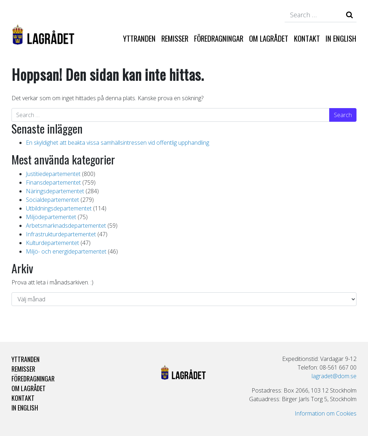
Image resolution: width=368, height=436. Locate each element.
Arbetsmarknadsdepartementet (66, 225)
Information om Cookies (325, 413)
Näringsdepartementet (55, 191)
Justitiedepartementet (53, 174)
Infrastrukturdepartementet (61, 234)
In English (341, 38)
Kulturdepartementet (52, 243)
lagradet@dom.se (334, 376)
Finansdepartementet (53, 182)
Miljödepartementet (51, 217)
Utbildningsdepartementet (59, 208)
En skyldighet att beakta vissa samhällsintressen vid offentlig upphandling (117, 143)
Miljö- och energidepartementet (66, 251)
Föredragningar (218, 38)
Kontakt (307, 38)
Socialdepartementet (52, 200)
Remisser (174, 38)
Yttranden (139, 38)
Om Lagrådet (268, 38)
